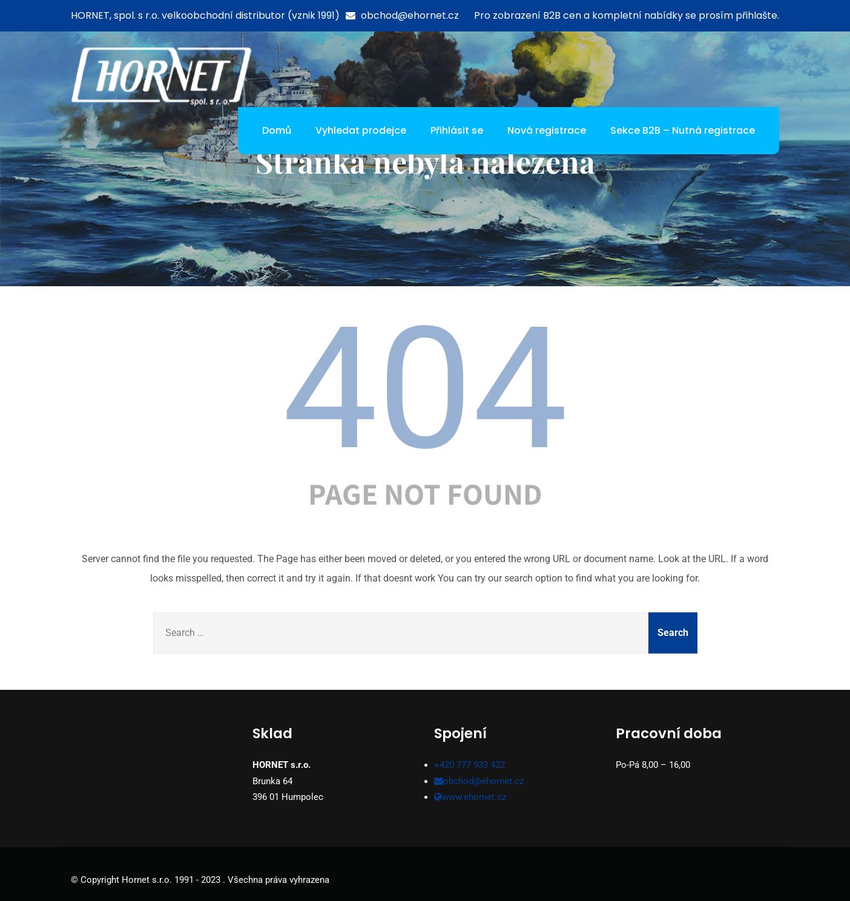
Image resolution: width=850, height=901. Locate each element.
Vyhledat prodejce (360, 130)
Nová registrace (546, 130)
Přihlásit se (456, 130)
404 (425, 389)
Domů (276, 130)
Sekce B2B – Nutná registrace (682, 130)
